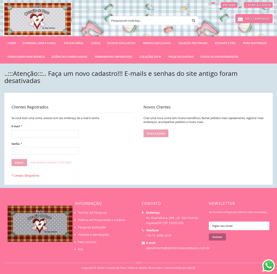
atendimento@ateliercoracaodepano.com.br (178, 248)
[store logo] (37, 21)
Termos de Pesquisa (92, 212)
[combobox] (153, 20)
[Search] (193, 20)
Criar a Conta (258, 5)
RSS (80, 249)
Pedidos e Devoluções (93, 235)
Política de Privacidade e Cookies (101, 220)
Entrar (229, 5)
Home (12, 43)
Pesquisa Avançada (92, 227)
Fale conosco (87, 242)
